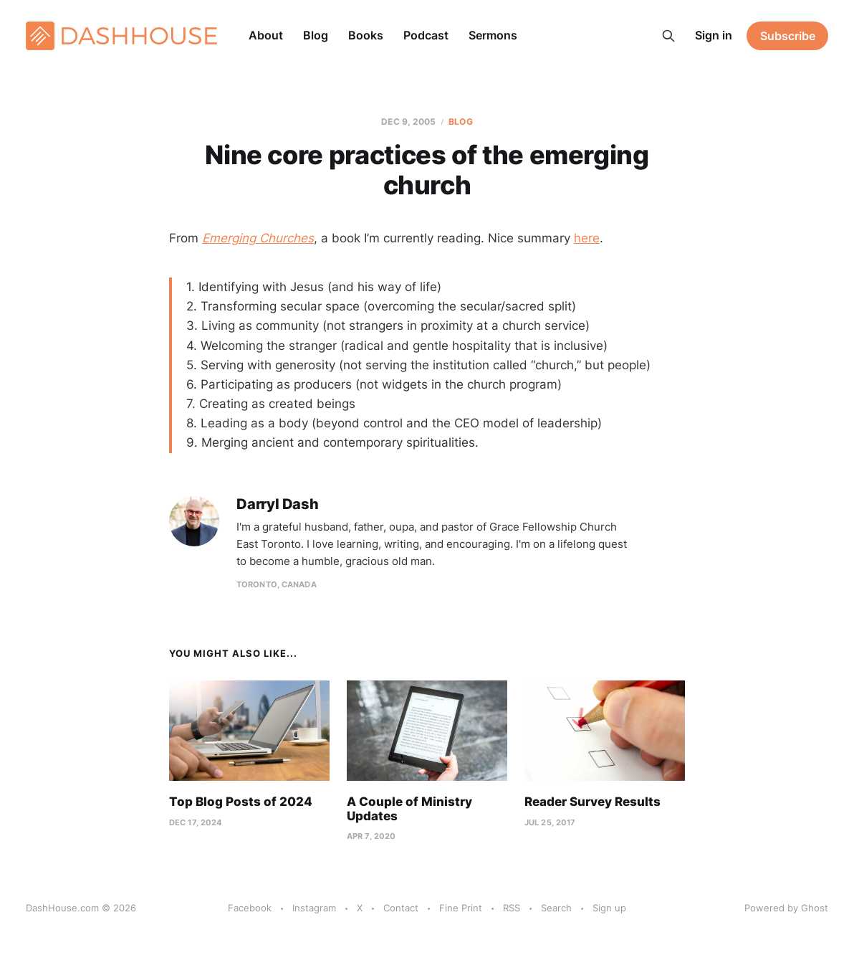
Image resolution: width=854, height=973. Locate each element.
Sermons (493, 35)
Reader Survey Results (592, 801)
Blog (315, 35)
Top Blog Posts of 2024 (240, 801)
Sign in (713, 35)
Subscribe (787, 36)
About (266, 35)
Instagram (314, 907)
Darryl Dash (277, 504)
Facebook (250, 907)
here (587, 238)
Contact (400, 907)
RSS (511, 907)
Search (556, 907)
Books (365, 35)
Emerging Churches (258, 238)
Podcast (425, 35)
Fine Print (460, 907)
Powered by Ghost (786, 907)
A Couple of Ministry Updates (409, 808)
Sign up (609, 907)
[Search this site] (668, 36)
